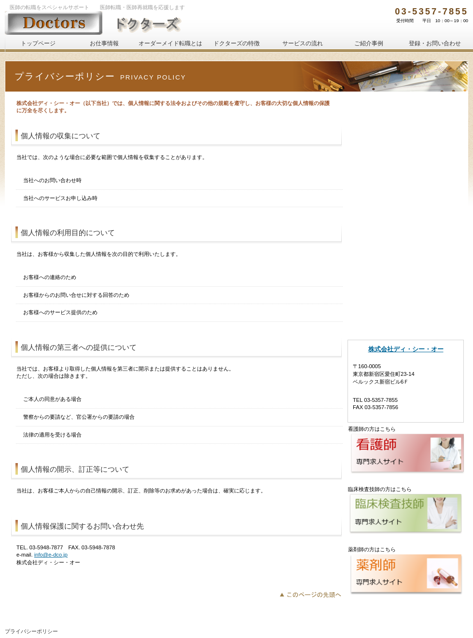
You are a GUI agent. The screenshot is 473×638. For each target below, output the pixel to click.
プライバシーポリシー (31, 631)
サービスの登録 (406, 155)
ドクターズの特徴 (406, 251)
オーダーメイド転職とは (406, 227)
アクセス (406, 324)
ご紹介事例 (406, 276)
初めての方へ (406, 107)
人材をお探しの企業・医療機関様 (406, 179)
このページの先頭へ (313, 593)
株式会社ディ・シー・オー (406, 349)
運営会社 (406, 300)
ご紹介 (368, 43)
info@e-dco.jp (51, 555)
